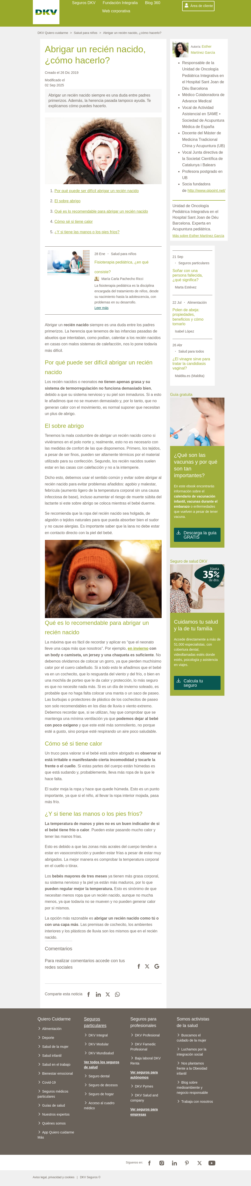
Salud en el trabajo (56, 1064)
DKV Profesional (147, 1035)
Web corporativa (116, 11)
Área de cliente (201, 6)
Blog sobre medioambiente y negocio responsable (192, 1087)
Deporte (48, 1038)
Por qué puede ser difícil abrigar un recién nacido (97, 191)
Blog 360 (152, 3)
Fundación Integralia (120, 3)
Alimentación (197, 302)
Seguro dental (99, 1076)
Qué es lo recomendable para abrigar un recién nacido (101, 211)
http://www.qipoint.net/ (206, 191)
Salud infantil (52, 1056)
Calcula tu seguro (193, 683)
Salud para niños (86, 33)
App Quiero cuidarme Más (56, 1134)
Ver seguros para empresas (144, 1111)
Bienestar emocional (57, 1073)
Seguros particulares (193, 263)
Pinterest (187, 1162)
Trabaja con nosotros (197, 1101)
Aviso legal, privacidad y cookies (54, 1177)
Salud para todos (191, 351)
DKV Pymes (144, 1086)
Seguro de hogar (101, 1094)
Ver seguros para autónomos (144, 1074)
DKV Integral (98, 1035)
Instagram (162, 1162)
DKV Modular (99, 1044)
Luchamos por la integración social (192, 1051)
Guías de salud (53, 1105)
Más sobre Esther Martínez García (198, 236)
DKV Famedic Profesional (143, 1046)
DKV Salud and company (144, 1097)
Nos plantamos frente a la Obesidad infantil (192, 1068)
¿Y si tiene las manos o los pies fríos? (87, 232)
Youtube (212, 1162)
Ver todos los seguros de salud (101, 1064)
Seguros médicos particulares (53, 1093)
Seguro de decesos (103, 1085)
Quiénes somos (54, 1123)
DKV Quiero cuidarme (53, 33)
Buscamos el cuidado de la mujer (191, 1037)
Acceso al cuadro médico (99, 1105)
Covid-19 (49, 1082)
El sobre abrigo (68, 201)
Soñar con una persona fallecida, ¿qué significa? (187, 275)
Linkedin (174, 1162)
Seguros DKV (83, 3)
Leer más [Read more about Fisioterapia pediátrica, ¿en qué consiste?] (101, 308)
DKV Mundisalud (101, 1053)
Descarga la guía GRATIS (200, 535)
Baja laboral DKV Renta (145, 1060)
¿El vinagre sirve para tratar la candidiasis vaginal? (191, 363)
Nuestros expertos (56, 1114)
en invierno (138, 648)
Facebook (149, 1162)
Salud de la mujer (55, 1047)
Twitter (199, 1162)
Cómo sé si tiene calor (74, 221)
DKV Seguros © (90, 1177)
